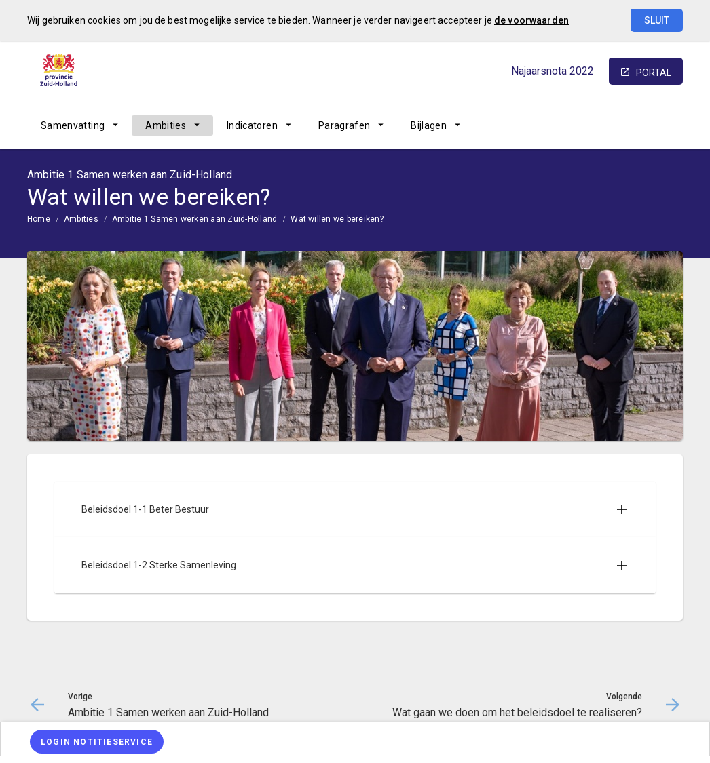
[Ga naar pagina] (601, 125)
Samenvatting (73, 125)
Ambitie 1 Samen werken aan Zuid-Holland (194, 219)
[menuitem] (79, 125)
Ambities (165, 125)
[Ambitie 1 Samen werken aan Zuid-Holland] (565, 125)
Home (38, 219)
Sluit (656, 20)
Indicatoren (252, 125)
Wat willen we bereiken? (337, 219)
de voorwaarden (531, 20)
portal (653, 72)
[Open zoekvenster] (667, 125)
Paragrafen (344, 125)
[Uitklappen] (622, 509)
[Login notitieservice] (97, 742)
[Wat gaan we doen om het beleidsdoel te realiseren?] (637, 125)
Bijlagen (429, 125)
